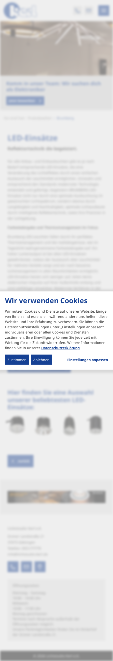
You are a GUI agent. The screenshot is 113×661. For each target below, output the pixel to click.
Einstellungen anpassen (87, 359)
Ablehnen (41, 359)
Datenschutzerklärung (60, 347)
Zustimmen (17, 359)
